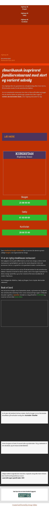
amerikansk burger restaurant (13, 250)
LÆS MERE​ (9, 136)
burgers (8, 253)
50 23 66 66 (40, 295)
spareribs (16, 295)
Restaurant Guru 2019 (8, 60)
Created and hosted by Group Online (24, 505)
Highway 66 (4, 55)
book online (18, 297)
